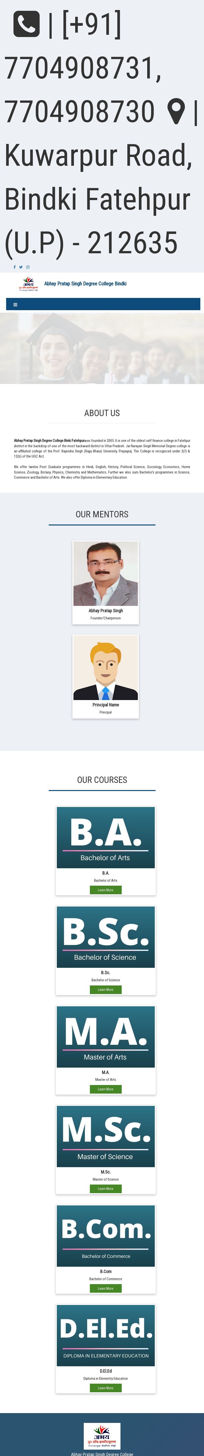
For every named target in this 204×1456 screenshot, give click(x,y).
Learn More (105, 890)
